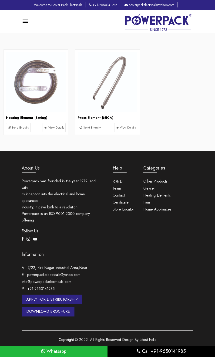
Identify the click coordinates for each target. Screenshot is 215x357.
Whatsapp (54, 351)
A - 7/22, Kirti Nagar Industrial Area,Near (54, 267)
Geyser (149, 188)
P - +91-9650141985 (38, 288)
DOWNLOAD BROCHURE (48, 311)
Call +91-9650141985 (161, 351)
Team (117, 188)
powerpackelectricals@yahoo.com (149, 5)
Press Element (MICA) (95, 117)
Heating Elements (157, 195)
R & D (118, 181)
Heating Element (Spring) (26, 117)
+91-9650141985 (103, 5)
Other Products (155, 181)
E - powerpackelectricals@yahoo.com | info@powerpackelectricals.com (52, 278)
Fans (147, 202)
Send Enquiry (18, 127)
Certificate (121, 202)
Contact (119, 195)
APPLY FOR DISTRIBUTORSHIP (52, 299)
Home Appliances (157, 209)
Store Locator (123, 209)
